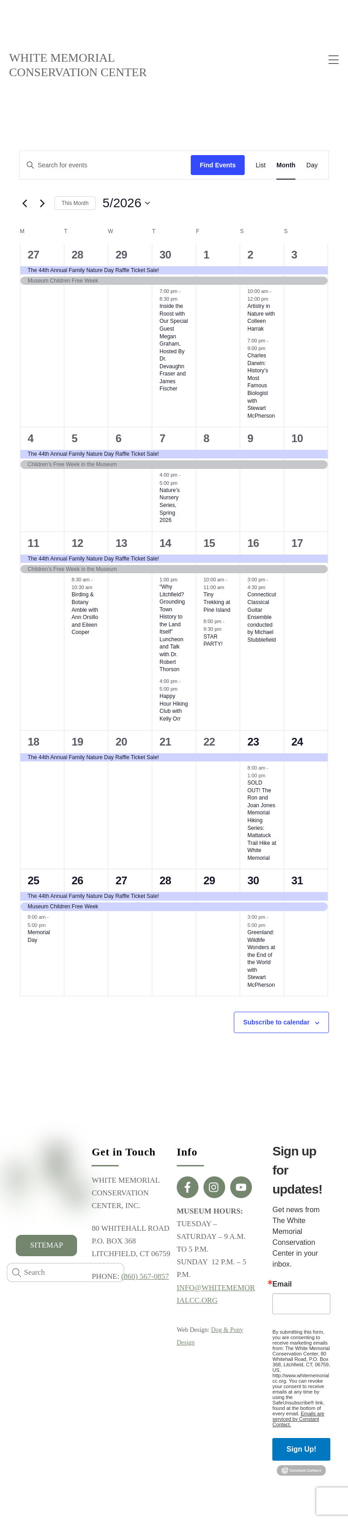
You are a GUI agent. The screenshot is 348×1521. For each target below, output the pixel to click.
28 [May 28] (165, 881)
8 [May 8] (206, 439)
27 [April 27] (33, 255)
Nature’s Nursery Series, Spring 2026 (169, 505)
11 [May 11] (33, 543)
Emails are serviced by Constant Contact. (298, 1419)
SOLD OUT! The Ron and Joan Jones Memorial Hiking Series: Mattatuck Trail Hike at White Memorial (261, 821)
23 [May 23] (253, 742)
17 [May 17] (297, 543)
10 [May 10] (297, 439)
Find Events (218, 165)
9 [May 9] (250, 439)
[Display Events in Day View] (312, 165)
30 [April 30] (165, 255)
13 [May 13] (121, 543)
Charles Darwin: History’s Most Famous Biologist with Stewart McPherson (261, 386)
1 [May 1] (206, 255)
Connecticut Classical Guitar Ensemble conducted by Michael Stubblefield (261, 618)
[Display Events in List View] (261, 165)
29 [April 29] (121, 255)
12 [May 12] (77, 543)
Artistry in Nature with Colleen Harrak (261, 318)
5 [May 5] (74, 439)
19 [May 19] (77, 742)
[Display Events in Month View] (285, 165)
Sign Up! (301, 1449)
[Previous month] (24, 204)
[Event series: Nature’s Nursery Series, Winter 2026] (182, 483)
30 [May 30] (253, 881)
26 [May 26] (77, 881)
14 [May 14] (165, 543)
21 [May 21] (165, 742)
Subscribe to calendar (276, 1023)
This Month (75, 203)
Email (282, 1285)
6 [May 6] (118, 439)
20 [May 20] (121, 742)
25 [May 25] (33, 881)
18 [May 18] (33, 742)
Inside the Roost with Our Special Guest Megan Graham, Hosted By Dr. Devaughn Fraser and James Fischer (174, 348)
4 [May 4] (31, 439)
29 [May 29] (209, 881)
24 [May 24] (297, 742)
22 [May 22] (209, 742)
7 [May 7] (162, 439)
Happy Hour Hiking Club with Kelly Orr (174, 708)
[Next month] (42, 204)
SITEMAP (46, 1245)
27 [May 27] (121, 881)
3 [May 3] (294, 255)
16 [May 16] (253, 543)
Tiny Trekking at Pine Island (216, 603)
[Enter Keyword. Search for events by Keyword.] (105, 165)
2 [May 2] (250, 255)
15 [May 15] (209, 543)
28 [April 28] (77, 255)
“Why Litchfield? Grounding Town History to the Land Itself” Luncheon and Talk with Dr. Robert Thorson (172, 629)
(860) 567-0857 (145, 1278)
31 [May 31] (297, 881)
